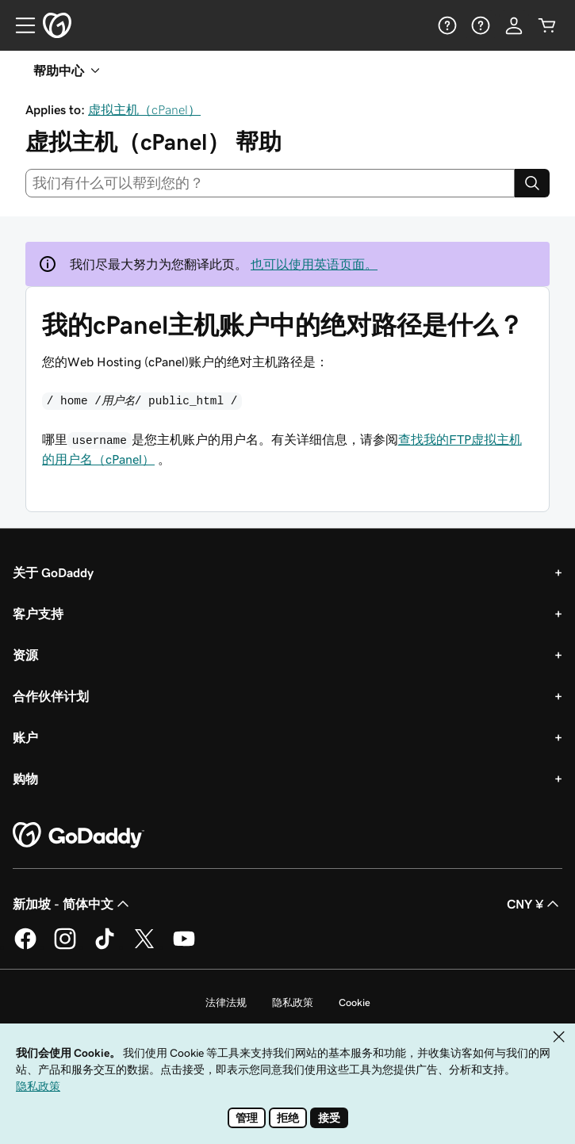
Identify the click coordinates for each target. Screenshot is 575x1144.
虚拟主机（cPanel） (144, 109)
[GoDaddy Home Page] (78, 835)
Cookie (354, 1002)
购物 (25, 778)
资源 (25, 655)
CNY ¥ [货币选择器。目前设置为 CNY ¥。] (534, 903)
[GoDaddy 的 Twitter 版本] (144, 946)
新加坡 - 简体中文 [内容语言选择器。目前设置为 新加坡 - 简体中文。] (72, 903)
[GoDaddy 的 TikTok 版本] (104, 946)
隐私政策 (292, 1002)
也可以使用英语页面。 (314, 264)
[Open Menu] (19, 25)
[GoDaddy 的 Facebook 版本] (25, 946)
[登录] (514, 25)
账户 (25, 737)
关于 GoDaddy (53, 572)
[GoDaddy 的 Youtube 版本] (184, 946)
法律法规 (226, 1002)
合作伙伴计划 (51, 696)
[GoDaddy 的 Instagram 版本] (65, 946)
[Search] (532, 183)
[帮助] (447, 25)
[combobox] (270, 183)
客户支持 (38, 613)
